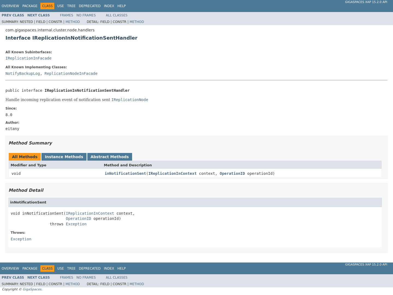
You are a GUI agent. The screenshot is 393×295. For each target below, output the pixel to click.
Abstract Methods (110, 157)
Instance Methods (64, 157)
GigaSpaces (32, 289)
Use (60, 6)
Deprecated (90, 6)
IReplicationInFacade (28, 58)
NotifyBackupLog (22, 73)
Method (73, 22)
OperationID (232, 173)
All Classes (116, 15)
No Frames (86, 15)
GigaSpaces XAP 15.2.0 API (366, 2)
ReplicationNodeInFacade (70, 73)
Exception (76, 224)
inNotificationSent (125, 173)
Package (29, 6)
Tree (71, 6)
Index (109, 6)
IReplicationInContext (172, 173)
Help (121, 6)
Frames (66, 15)
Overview (10, 6)
